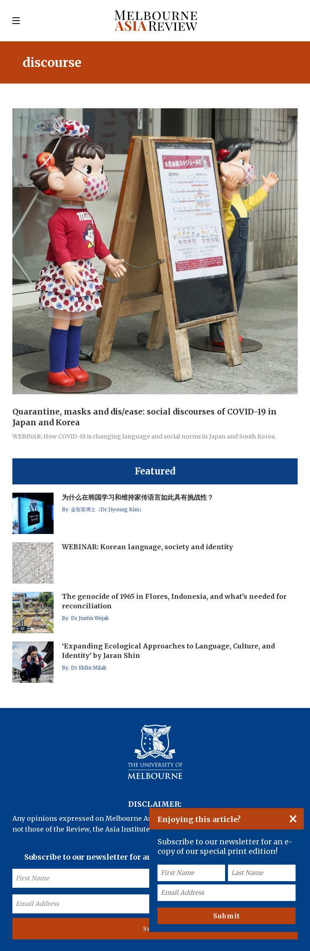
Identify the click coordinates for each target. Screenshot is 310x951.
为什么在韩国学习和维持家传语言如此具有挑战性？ (138, 497)
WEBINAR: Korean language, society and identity (147, 547)
